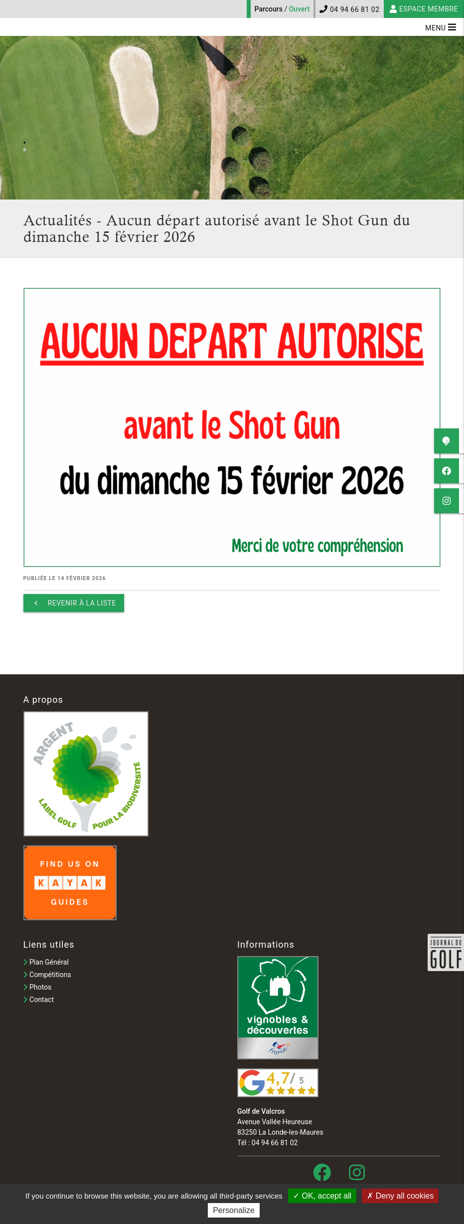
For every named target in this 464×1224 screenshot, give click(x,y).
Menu (440, 27)
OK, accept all (322, 1196)
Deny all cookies (400, 1196)
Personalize (234, 1210)
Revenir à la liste (73, 603)
